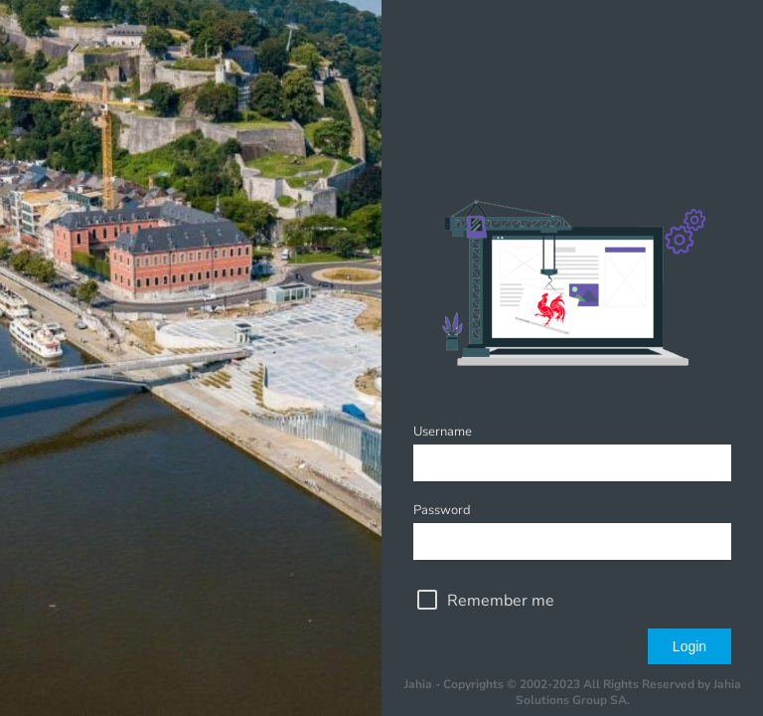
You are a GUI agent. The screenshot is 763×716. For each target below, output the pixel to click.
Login (689, 646)
